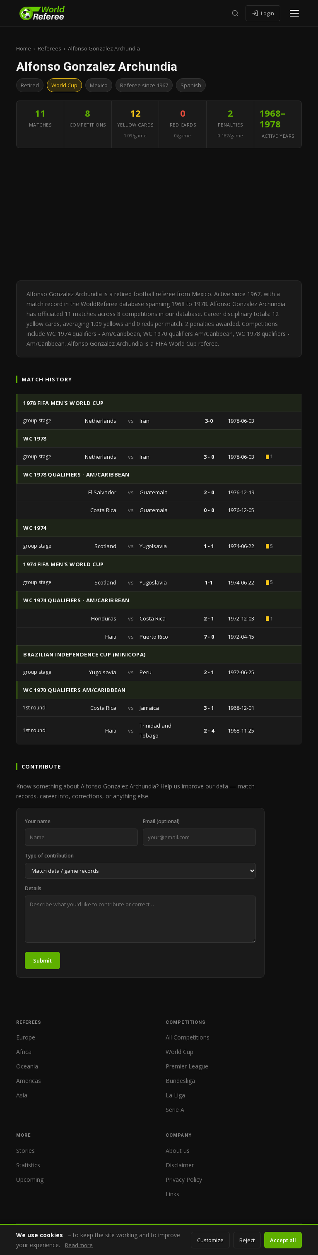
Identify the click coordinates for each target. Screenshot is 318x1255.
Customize (210, 1240)
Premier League (187, 1066)
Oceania (27, 1066)
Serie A (175, 1110)
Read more (79, 1245)
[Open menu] (294, 13)
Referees (49, 48)
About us (178, 1150)
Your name (38, 821)
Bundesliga (180, 1081)
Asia (21, 1095)
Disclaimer (180, 1165)
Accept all (283, 1240)
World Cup (179, 1052)
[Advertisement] (159, 214)
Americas (28, 1081)
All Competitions (188, 1037)
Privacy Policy (184, 1179)
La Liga (175, 1095)
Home (23, 48)
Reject (247, 1240)
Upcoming (29, 1179)
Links (172, 1194)
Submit (42, 960)
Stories (25, 1150)
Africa (23, 1052)
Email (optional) (161, 821)
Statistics (28, 1165)
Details (33, 888)
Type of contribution (49, 855)
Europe (25, 1037)
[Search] (235, 13)
